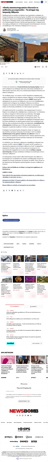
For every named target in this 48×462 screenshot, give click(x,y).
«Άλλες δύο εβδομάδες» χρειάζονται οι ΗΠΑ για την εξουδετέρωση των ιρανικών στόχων (23, 313)
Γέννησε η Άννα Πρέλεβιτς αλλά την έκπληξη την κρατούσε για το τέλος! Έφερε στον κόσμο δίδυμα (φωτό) (37, 369)
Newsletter (12, 237)
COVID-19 (39, 243)
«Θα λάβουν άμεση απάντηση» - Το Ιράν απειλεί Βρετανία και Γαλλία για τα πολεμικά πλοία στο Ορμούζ (23, 324)
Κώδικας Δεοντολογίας (28, 422)
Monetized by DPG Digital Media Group (28, 446)
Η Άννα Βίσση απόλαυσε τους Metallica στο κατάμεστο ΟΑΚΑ (16, 265)
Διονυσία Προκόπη (11, 29)
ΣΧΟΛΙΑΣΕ (37, 67)
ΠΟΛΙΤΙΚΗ (31, 2)
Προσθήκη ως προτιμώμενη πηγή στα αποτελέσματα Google (24, 82)
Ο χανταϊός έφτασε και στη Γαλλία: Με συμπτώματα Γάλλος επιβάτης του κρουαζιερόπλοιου (23, 331)
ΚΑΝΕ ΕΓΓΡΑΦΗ (24, 401)
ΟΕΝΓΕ (20, 144)
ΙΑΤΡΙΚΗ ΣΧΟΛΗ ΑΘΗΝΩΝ (8, 243)
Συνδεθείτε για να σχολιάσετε (11, 220)
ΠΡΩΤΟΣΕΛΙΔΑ (37, 2)
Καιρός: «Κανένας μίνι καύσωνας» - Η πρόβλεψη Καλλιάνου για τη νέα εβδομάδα (41, 265)
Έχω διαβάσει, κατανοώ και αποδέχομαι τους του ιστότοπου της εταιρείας (24, 394)
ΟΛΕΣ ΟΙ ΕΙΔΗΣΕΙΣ (19, 2)
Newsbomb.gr (6, 169)
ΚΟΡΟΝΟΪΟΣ (31, 243)
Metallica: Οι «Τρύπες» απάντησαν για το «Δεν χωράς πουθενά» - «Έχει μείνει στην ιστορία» (30, 287)
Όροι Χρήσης (9, 422)
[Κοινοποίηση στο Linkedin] (17, 73)
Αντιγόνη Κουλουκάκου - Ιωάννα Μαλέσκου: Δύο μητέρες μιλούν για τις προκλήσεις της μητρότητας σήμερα (22, 369)
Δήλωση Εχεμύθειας (18, 422)
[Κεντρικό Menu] (46, 2)
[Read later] (46, 66)
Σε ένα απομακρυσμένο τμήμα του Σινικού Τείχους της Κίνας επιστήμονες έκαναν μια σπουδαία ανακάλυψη (41, 288)
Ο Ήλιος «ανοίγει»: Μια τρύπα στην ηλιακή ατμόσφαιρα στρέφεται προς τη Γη (17, 286)
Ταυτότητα (3, 422)
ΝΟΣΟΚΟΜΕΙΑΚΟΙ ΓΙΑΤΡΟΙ (9, 247)
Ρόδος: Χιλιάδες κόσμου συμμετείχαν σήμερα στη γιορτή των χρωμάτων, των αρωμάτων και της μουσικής (23, 337)
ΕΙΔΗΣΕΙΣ (24, 243)
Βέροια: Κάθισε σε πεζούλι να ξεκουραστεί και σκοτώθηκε (18, 185)
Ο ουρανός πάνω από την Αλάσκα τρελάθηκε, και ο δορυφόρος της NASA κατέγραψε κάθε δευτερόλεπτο (5, 267)
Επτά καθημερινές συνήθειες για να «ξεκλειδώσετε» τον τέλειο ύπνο (22, 318)
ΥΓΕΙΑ (2, 66)
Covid (38, 114)
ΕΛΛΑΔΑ (26, 2)
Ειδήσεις (4, 167)
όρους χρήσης (27, 394)
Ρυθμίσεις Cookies (37, 422)
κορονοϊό (33, 25)
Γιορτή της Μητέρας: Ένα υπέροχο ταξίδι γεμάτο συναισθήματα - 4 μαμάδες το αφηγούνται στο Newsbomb (7, 369)
